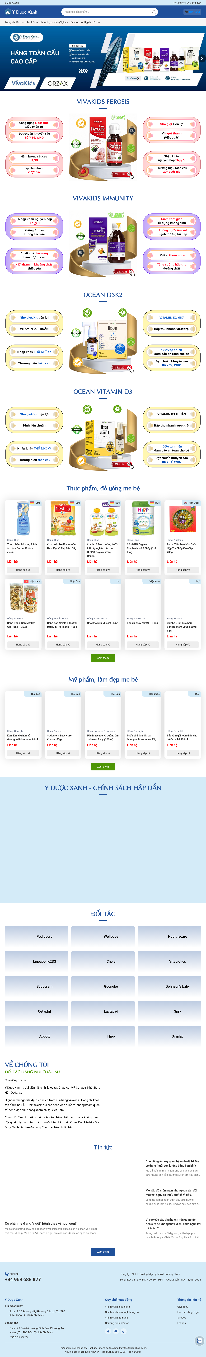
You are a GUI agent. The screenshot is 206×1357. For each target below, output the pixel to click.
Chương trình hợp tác (117, 1323)
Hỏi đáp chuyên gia (188, 1312)
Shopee (181, 1317)
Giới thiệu (182, 1306)
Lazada (181, 1323)
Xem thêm (103, 658)
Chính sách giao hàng (117, 1306)
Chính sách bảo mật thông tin (122, 1312)
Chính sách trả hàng (116, 1317)
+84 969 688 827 (23, 1279)
